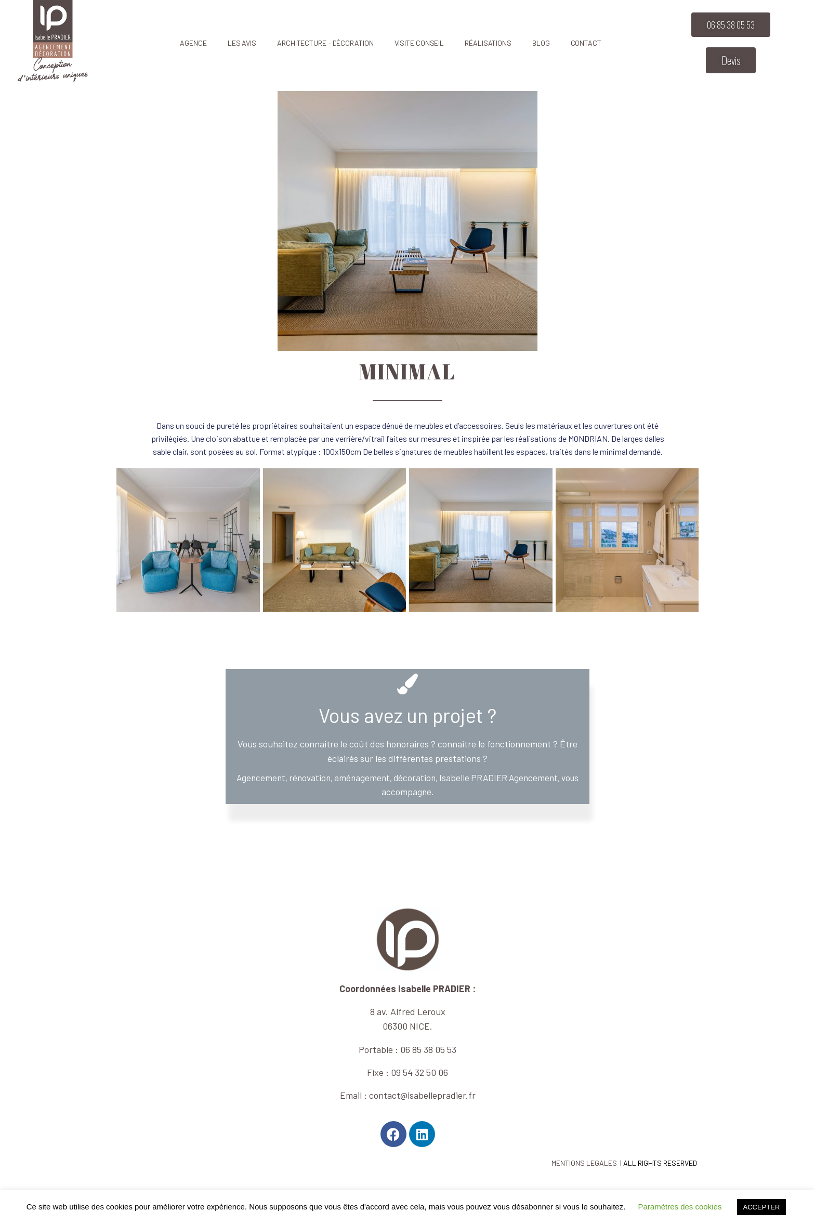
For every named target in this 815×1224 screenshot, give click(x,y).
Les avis (242, 42)
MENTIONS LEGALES (584, 1163)
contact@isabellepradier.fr (422, 1095)
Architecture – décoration (325, 42)
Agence (193, 42)
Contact (586, 42)
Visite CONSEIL (419, 42)
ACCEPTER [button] (761, 1207)
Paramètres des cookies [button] (679, 1206)
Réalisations (488, 42)
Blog (541, 42)
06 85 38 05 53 (428, 1049)
